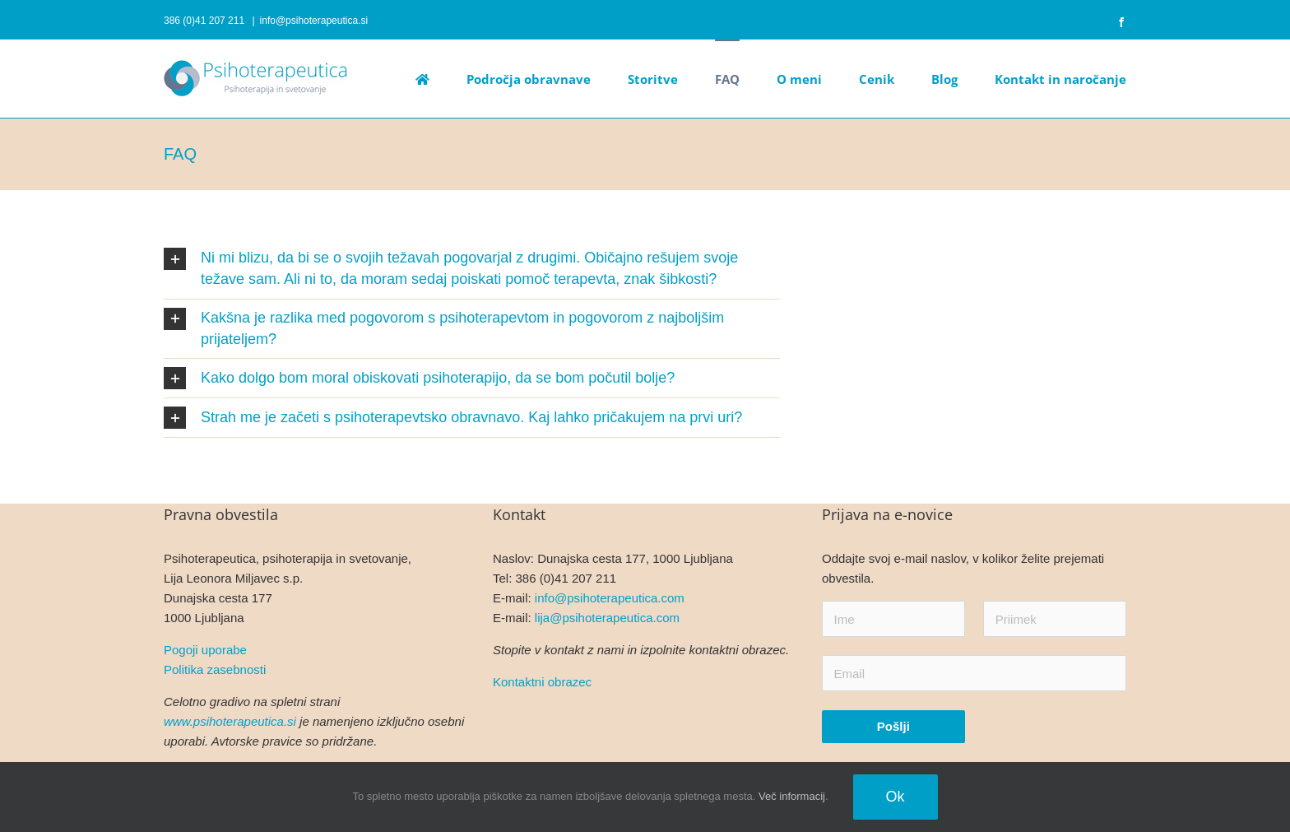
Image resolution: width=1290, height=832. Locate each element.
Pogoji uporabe (205, 650)
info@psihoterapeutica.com (609, 598)
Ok (895, 796)
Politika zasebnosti (215, 669)
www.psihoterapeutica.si (230, 721)
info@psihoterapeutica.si (314, 20)
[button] (472, 269)
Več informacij (792, 796)
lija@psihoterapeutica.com (607, 618)
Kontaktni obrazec (542, 682)
